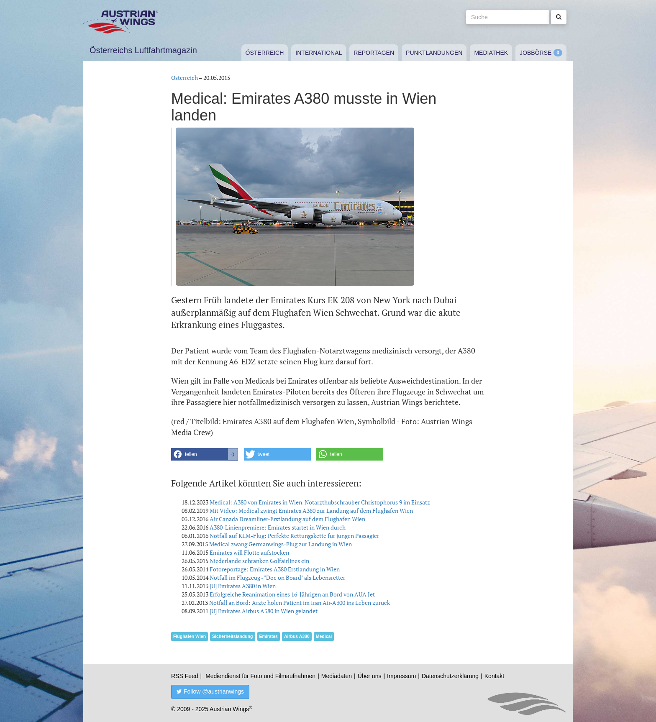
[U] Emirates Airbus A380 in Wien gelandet (264, 611)
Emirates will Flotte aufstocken (249, 552)
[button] (204, 454)
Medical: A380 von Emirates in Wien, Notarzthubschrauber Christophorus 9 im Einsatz (320, 502)
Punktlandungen (434, 52)
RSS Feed (184, 676)
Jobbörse (535, 52)
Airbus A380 (297, 636)
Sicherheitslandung (232, 636)
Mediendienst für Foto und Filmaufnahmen (260, 676)
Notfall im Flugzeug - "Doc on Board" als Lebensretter (277, 577)
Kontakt (494, 676)
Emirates (268, 636)
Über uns (370, 676)
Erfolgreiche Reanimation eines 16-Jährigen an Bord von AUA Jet (292, 594)
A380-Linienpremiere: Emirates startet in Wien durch (278, 527)
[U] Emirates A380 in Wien (243, 586)
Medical (324, 636)
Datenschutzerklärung (450, 676)
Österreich (265, 52)
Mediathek (491, 52)
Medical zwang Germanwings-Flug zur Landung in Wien (280, 544)
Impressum (401, 676)
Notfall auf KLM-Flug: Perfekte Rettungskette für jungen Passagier (294, 536)
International (318, 52)
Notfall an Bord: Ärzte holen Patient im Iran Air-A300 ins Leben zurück (299, 603)
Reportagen (374, 52)
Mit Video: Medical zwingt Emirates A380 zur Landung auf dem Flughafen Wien (311, 511)
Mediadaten (336, 676)
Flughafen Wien (189, 636)
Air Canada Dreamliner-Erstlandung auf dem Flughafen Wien (287, 519)
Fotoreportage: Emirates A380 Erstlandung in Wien (275, 569)
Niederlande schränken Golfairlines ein (259, 561)
